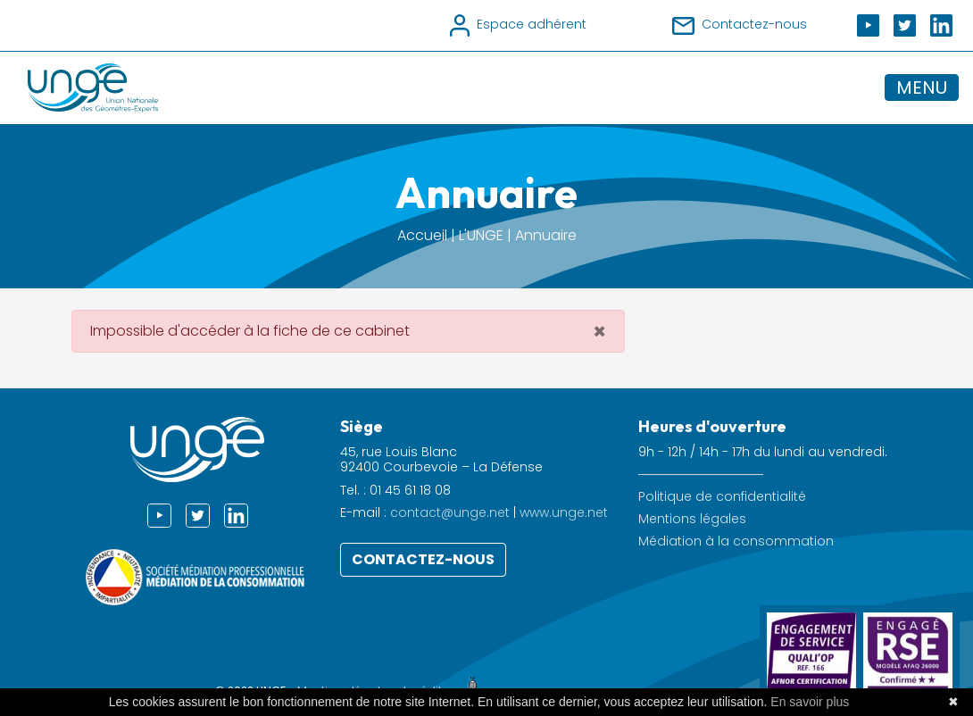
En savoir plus (809, 702)
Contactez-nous (423, 559)
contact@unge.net (450, 512)
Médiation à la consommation (736, 541)
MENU (921, 87)
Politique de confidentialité (722, 496)
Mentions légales (692, 519)
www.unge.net (564, 512)
